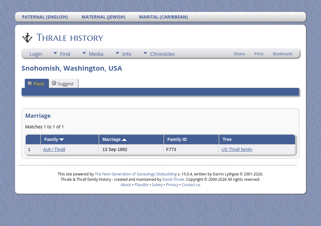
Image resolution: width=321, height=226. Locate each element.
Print (258, 53)
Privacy (172, 184)
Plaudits (141, 184)
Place (36, 84)
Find (65, 54)
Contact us (191, 184)
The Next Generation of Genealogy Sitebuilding (136, 174)
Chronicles (162, 54)
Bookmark (282, 53)
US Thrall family (236, 149)
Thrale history (69, 37)
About (126, 184)
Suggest (63, 84)
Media (96, 54)
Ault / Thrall (54, 149)
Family (54, 139)
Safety (157, 184)
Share (239, 53)
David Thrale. (173, 179)
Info (126, 54)
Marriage (115, 139)
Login (35, 54)
